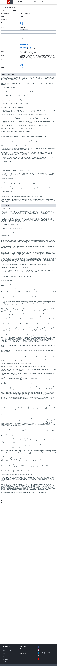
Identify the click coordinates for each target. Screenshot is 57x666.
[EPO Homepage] (10, 2)
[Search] (45, 2)
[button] (28, 74)
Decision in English (23, 29)
